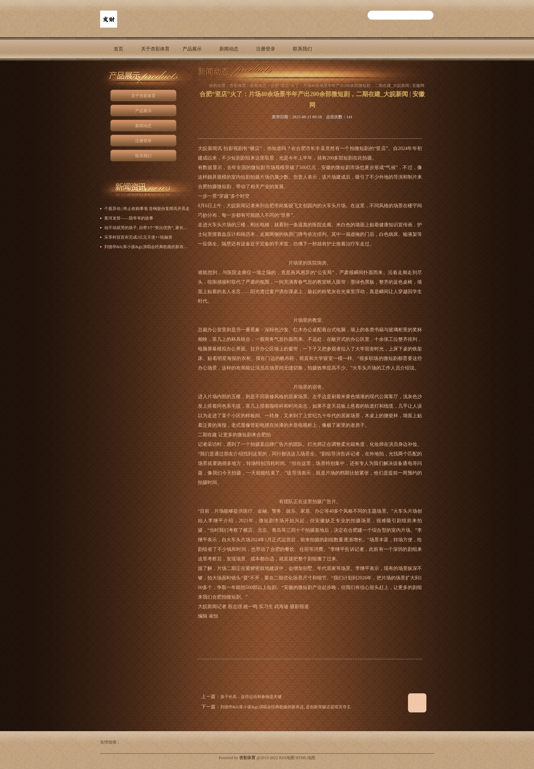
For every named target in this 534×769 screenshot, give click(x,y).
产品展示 (192, 48)
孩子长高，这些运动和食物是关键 (251, 696)
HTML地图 (305, 757)
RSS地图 (286, 757)
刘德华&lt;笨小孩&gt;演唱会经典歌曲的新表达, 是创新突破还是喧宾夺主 (285, 707)
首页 (118, 48)
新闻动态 (228, 48)
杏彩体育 (238, 85)
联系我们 (302, 48)
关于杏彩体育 (155, 48)
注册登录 (265, 48)
